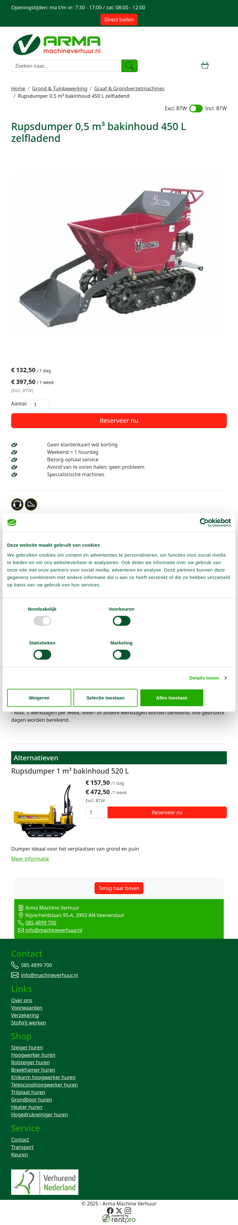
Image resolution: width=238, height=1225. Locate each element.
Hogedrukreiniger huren (39, 1116)
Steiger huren (27, 1049)
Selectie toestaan (119, 680)
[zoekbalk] (66, 66)
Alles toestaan (194, 680)
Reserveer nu (119, 421)
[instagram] (127, 1212)
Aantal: (19, 404)
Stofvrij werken (28, 1023)
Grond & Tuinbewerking (59, 88)
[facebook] (110, 1212)
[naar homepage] (57, 43)
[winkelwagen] (205, 66)
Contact (20, 1141)
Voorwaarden (26, 1009)
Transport (22, 1149)
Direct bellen (119, 19)
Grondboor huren (31, 1101)
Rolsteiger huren (30, 1064)
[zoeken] (129, 66)
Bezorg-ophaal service (73, 460)
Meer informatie (30, 859)
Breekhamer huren (33, 1071)
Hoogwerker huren (33, 1056)
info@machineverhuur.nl (46, 931)
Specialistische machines (75, 475)
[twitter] (119, 1212)
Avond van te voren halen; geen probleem (95, 467)
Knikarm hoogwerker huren (43, 1079)
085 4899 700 (33, 923)
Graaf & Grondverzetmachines (129, 88)
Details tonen (204, 660)
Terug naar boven (119, 889)
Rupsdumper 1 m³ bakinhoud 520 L (70, 772)
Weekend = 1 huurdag (72, 453)
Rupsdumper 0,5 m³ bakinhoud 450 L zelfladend (74, 96)
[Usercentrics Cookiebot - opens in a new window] (204, 539)
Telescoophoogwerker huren (44, 1086)
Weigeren (43, 680)
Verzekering (25, 1016)
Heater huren (26, 1108)
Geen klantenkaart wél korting (82, 445)
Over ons (21, 1001)
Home (18, 88)
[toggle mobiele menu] (222, 65)
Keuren (19, 1156)
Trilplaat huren (28, 1094)
